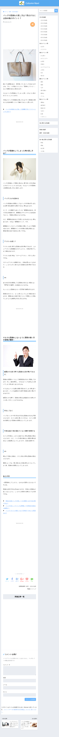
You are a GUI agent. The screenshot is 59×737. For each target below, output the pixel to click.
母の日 (42, 75)
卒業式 (42, 64)
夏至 (42, 82)
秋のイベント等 (44, 99)
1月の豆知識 (44, 20)
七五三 (42, 111)
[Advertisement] (19, 37)
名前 (4, 677)
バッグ (34, 589)
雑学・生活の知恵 (31, 586)
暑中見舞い (43, 90)
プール (42, 96)
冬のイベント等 (44, 43)
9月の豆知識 (44, 40)
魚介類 (42, 148)
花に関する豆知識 (44, 123)
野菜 (42, 143)
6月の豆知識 (44, 31)
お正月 (42, 46)
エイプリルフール (45, 67)
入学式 (42, 70)
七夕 (42, 87)
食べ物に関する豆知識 (46, 140)
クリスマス (43, 49)
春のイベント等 (44, 52)
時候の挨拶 (42, 130)
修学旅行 (43, 105)
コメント (6, 664)
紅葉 (42, 114)
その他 (42, 151)
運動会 (42, 102)
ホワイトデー (44, 58)
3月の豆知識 (44, 23)
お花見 (42, 61)
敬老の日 (43, 108)
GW (42, 73)
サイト (5, 691)
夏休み (42, 93)
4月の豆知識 (44, 26)
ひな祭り (43, 55)
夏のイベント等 (44, 79)
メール (5, 684)
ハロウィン (43, 117)
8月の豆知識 (44, 37)
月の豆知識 (42, 17)
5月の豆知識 (44, 29)
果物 (42, 146)
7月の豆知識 (44, 34)
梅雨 (42, 85)
